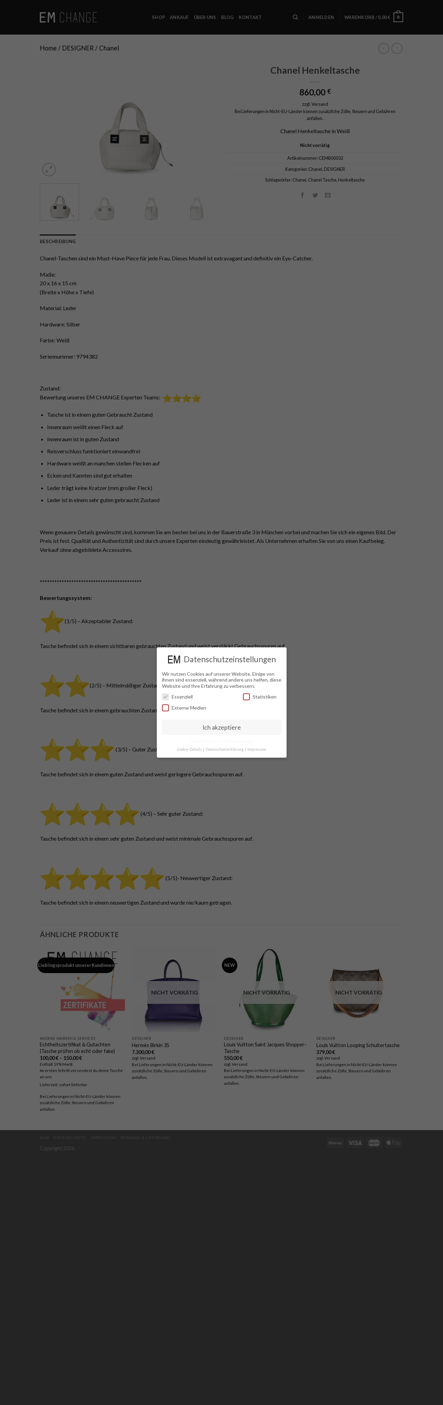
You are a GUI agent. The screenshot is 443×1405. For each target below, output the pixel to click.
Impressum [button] (256, 749)
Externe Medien (184, 707)
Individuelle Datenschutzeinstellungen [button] (222, 741)
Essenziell (177, 696)
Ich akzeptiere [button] (221, 727)
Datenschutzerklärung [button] (225, 749)
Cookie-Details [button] (189, 749)
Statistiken (260, 696)
